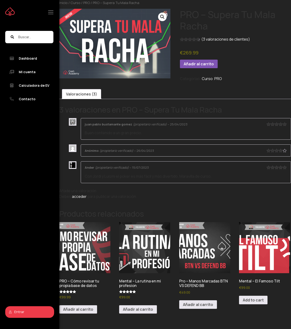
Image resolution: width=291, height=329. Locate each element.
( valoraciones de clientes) (225, 39)
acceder (79, 196)
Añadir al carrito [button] (78, 309)
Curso (207, 78)
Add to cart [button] (253, 300)
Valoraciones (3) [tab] (81, 94)
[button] (162, 17)
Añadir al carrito (199, 64)
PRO (218, 78)
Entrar (16, 311)
